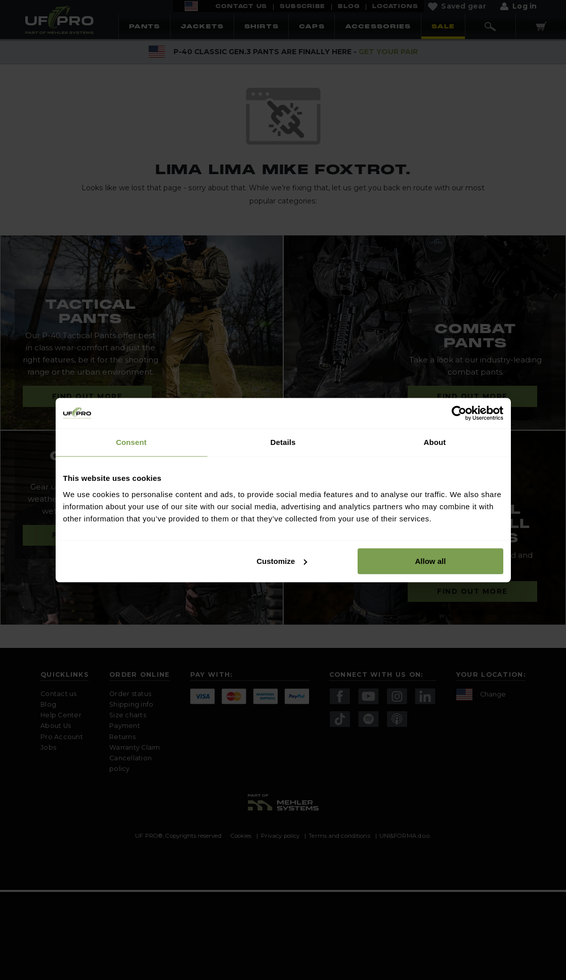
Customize (281, 561)
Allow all (430, 561)
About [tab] (435, 442)
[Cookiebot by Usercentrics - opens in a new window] (459, 413)
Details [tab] (283, 442)
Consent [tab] (131, 442)
